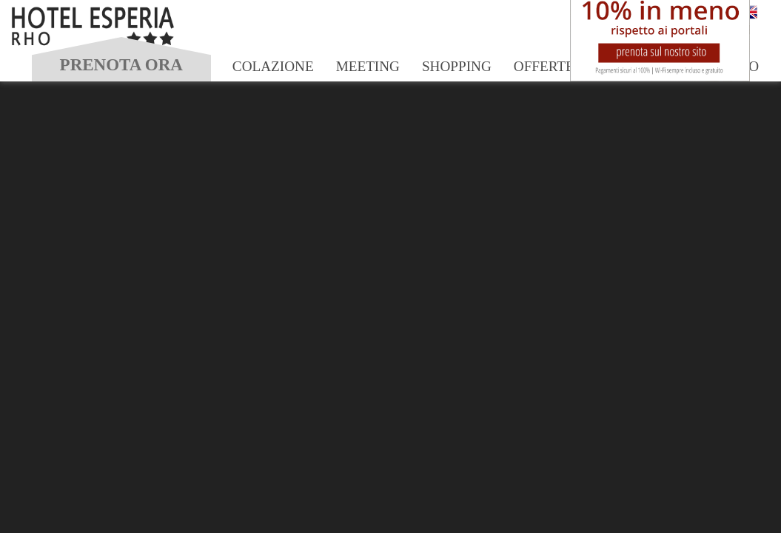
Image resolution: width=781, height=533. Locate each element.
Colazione (273, 66)
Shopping (457, 66)
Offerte (544, 66)
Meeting (368, 66)
